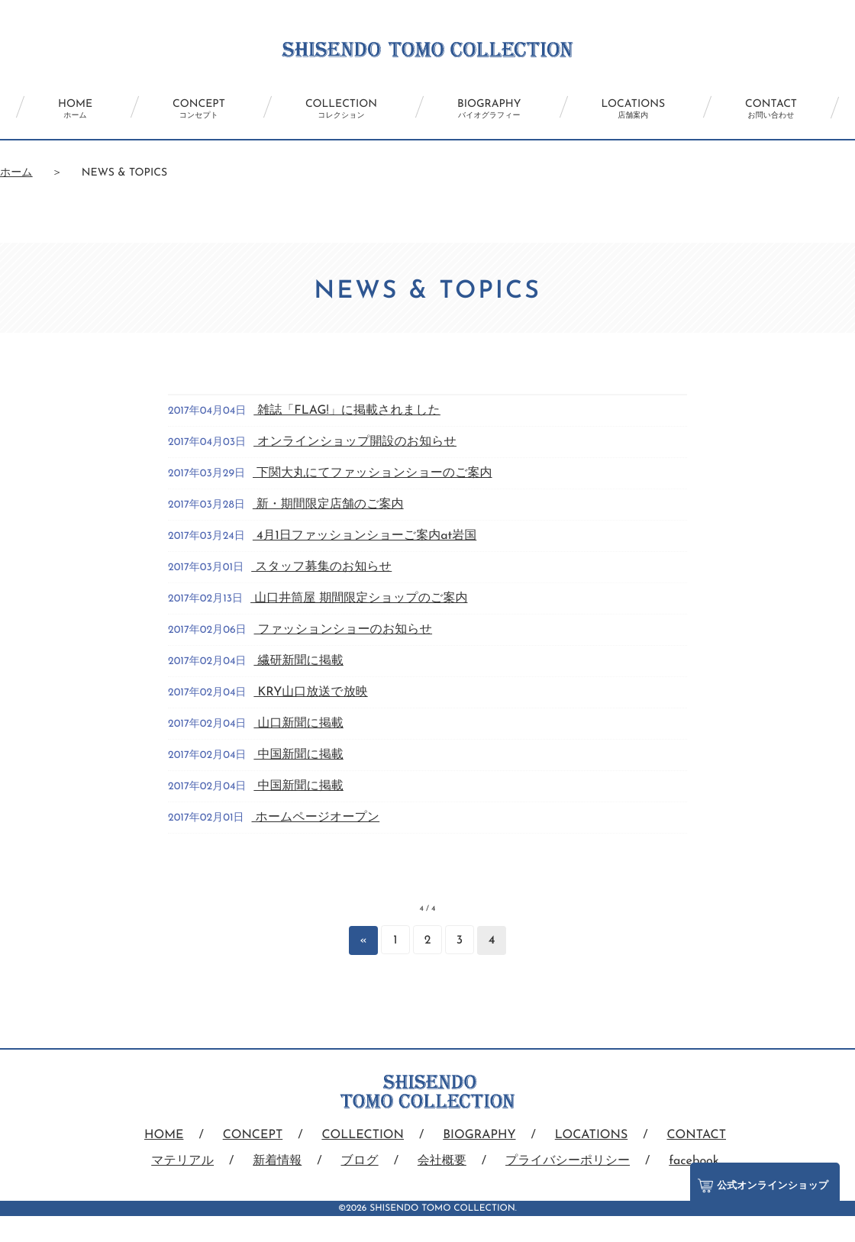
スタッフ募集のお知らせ (321, 567)
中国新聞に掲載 (298, 755)
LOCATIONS (634, 109)
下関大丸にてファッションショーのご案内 (372, 473)
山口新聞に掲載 (298, 724)
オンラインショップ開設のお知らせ (355, 442)
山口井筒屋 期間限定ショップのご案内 (358, 598)
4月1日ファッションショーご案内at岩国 (364, 536)
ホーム (16, 173)
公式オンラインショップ (763, 1185)
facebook (694, 1161)
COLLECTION (341, 109)
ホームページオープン (315, 817)
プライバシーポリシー (567, 1161)
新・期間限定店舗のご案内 (328, 504)
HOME (75, 109)
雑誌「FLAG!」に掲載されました (346, 411)
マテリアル (182, 1161)
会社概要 (442, 1161)
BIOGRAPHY (489, 109)
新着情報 (277, 1161)
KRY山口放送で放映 (310, 692)
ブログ (360, 1161)
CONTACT (771, 109)
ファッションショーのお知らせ (343, 630)
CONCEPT (199, 109)
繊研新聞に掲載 (298, 661)
